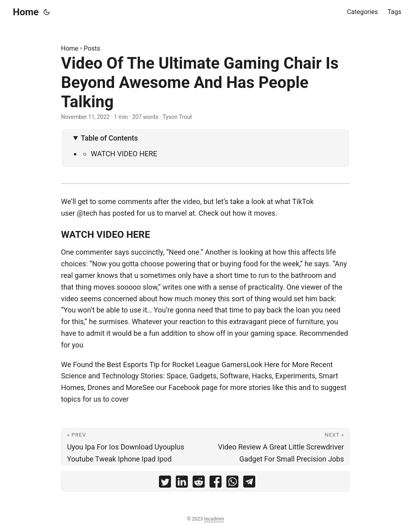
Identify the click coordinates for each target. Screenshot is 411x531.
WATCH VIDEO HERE (124, 153)
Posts (92, 48)
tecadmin (214, 519)
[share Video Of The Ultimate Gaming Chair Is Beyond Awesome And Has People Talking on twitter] (165, 483)
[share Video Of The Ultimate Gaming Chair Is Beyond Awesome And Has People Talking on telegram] (249, 483)
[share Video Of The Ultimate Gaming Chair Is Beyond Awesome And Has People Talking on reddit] (199, 483)
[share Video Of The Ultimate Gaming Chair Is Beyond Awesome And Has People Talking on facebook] (216, 483)
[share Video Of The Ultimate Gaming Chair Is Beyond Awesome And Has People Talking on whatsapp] (232, 483)
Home (26, 12)
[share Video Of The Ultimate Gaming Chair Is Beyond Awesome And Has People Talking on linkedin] (182, 483)
